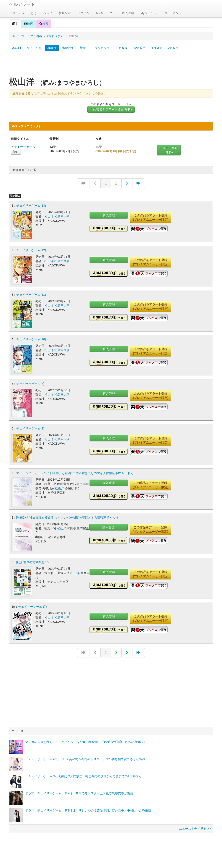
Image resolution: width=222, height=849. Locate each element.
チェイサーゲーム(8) (30, 383)
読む (15, 151)
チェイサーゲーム (23, 147)
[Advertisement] (111, 65)
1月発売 (157, 48)
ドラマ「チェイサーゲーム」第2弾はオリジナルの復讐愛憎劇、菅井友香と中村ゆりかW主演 (88, 809)
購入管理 (128, 13)
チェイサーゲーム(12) (31, 250)
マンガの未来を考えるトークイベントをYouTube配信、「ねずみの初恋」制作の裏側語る (85, 740)
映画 (28, 23)
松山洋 (49, 216)
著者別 (51, 48)
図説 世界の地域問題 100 (33, 561)
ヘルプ (47, 13)
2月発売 (173, 48)
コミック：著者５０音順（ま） (42, 36)
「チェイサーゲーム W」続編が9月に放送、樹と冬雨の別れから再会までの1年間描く (83, 775)
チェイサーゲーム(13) (31, 205)
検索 (43, 23)
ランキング (102, 48)
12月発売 (139, 48)
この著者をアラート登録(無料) (111, 109)
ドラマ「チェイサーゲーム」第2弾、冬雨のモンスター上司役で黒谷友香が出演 (79, 792)
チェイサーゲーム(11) (31, 294)
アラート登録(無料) (169, 150)
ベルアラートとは (24, 13)
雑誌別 (16, 48)
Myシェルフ (148, 13)
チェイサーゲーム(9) (30, 427)
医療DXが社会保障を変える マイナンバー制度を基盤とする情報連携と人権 (67, 516)
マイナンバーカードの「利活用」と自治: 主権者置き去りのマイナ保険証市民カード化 (74, 472)
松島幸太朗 (62, 216)
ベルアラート (22, 4)
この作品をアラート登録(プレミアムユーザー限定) (150, 217)
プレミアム (170, 13)
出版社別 (68, 48)
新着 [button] (84, 48)
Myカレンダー (105, 13)
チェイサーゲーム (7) (32, 605)
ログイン (83, 13)
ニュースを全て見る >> (195, 827)
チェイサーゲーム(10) (31, 339)
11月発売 (121, 48)
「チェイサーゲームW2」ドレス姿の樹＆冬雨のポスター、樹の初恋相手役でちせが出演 (85, 757)
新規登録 (65, 13)
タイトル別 (34, 48)
